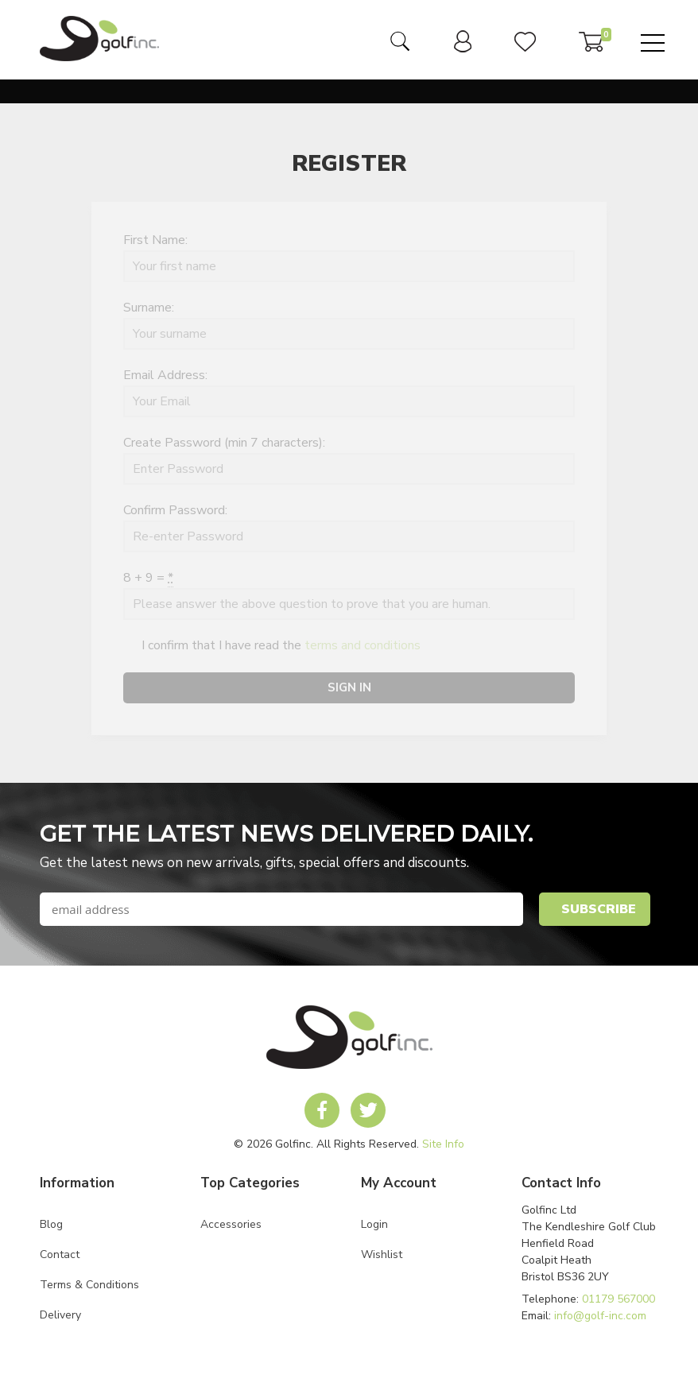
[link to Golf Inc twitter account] (368, 1110)
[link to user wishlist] (525, 47)
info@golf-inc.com (600, 1315)
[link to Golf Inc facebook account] (321, 1110)
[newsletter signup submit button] (594, 909)
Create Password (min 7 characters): (224, 442)
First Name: (155, 240)
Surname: (148, 307)
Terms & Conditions (89, 1284)
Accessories (231, 1224)
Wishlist (381, 1254)
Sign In (349, 687)
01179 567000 (618, 1299)
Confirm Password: (175, 510)
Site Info (443, 1144)
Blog (51, 1224)
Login (374, 1224)
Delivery (60, 1314)
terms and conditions (362, 645)
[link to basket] (591, 47)
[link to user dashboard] (462, 48)
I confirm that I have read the (272, 646)
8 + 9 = (148, 577)
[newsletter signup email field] (281, 909)
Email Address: (165, 375)
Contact (59, 1254)
